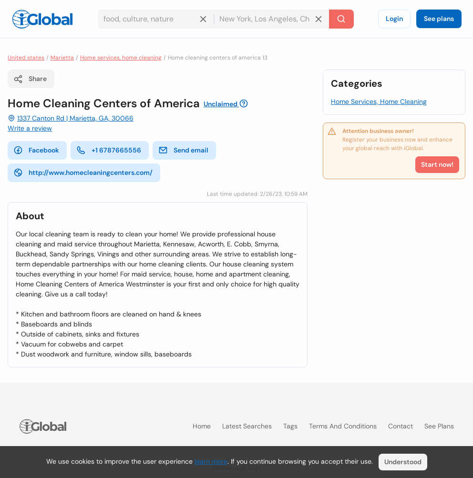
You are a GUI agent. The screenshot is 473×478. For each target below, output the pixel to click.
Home (202, 426)
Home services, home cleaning (121, 57)
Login (394, 18)
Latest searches (247, 426)
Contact (400, 426)
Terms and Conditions (343, 426)
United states (26, 57)
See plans (439, 18)
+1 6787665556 (108, 150)
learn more (211, 461)
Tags (290, 426)
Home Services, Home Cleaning (379, 101)
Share (30, 79)
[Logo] (42, 19)
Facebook (36, 150)
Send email (183, 150)
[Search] (341, 19)
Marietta (62, 57)
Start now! (437, 164)
